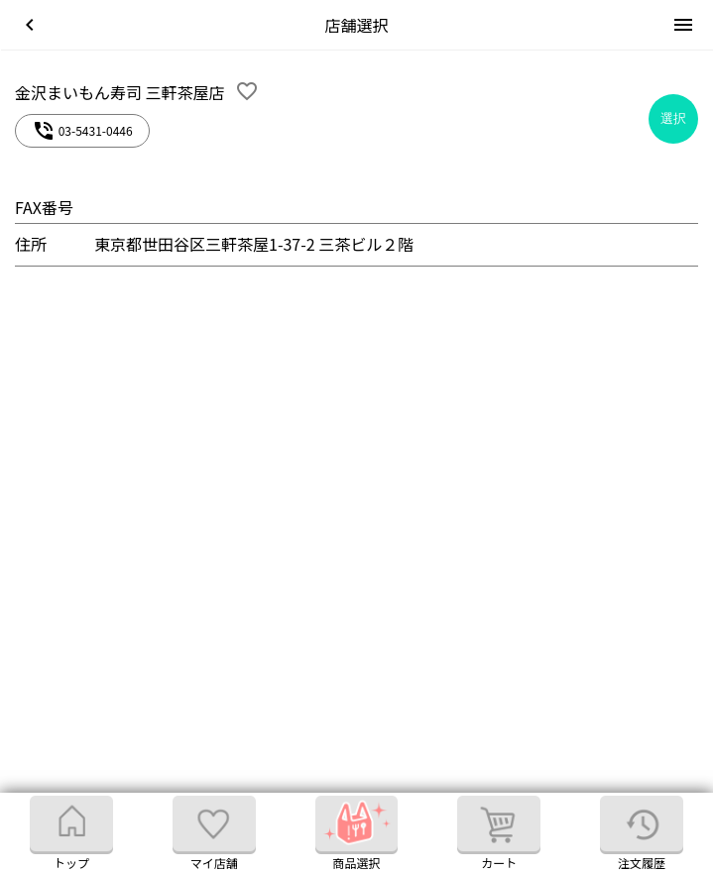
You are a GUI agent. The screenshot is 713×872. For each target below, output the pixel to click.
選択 (673, 118)
